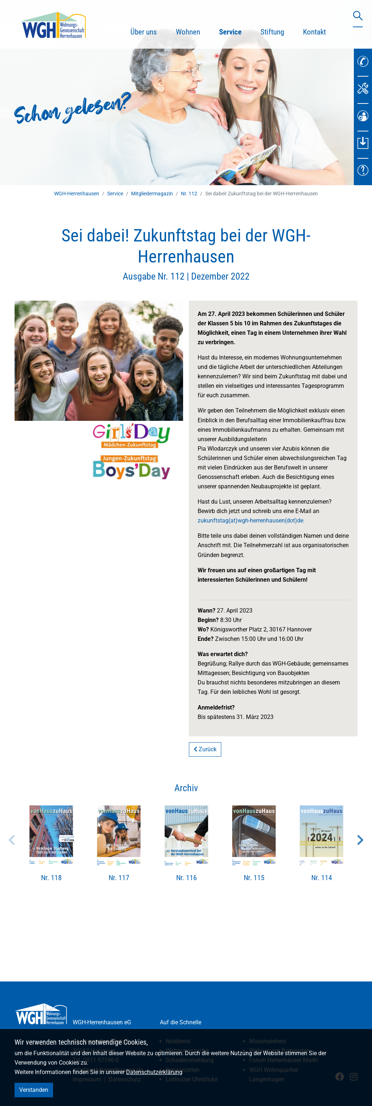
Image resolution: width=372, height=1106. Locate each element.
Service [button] (235, 30)
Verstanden (33, 1089)
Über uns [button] (143, 32)
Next (360, 840)
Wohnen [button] (188, 32)
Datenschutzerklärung (154, 1072)
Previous (11, 840)
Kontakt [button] (314, 32)
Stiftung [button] (272, 32)
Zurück (205, 749)
